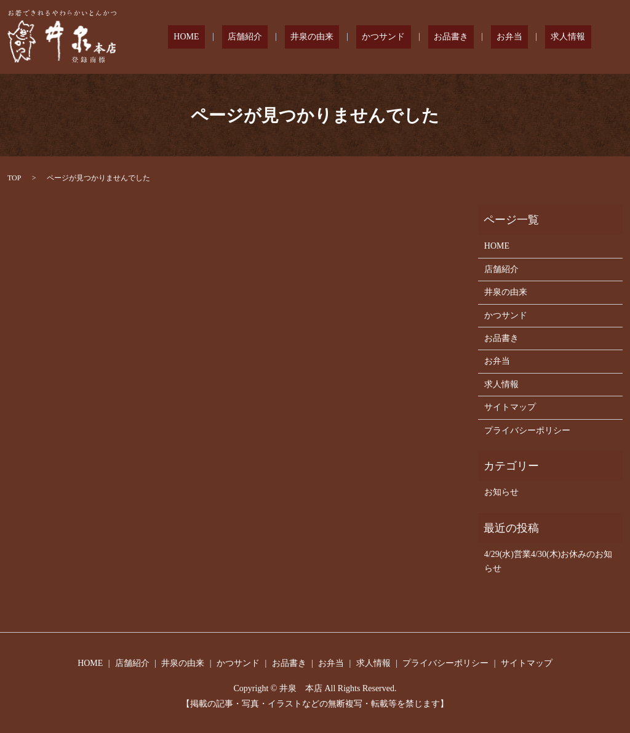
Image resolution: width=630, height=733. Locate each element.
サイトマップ (510, 407)
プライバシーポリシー (527, 430)
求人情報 (574, 37)
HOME (259, 37)
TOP (14, 178)
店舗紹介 (307, 37)
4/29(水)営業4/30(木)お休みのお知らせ (548, 561)
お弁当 (527, 37)
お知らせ (501, 492)
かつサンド (423, 37)
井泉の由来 (363, 37)
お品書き (479, 37)
